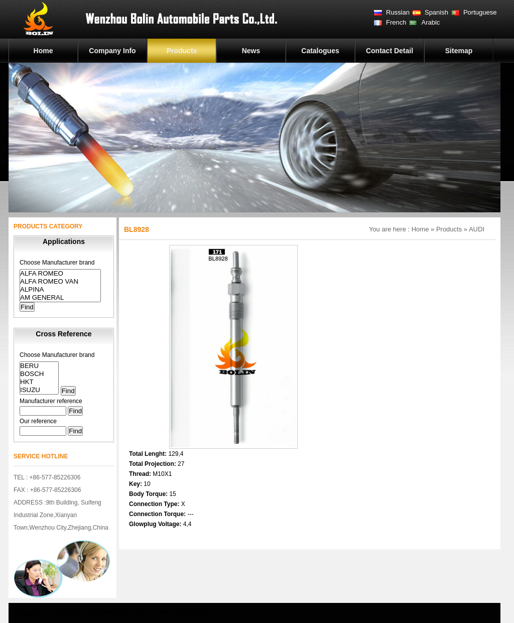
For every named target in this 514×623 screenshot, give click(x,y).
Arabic (430, 22)
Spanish (436, 12)
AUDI (476, 229)
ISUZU (39, 390)
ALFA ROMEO (60, 274)
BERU (39, 366)
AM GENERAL (60, 298)
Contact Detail (389, 51)
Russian (398, 12)
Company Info (112, 51)
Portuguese (480, 12)
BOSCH (39, 374)
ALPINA (60, 290)
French (396, 22)
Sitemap (458, 51)
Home (43, 51)
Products (182, 51)
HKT (39, 382)
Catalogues (320, 51)
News (251, 51)
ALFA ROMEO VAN (60, 282)
